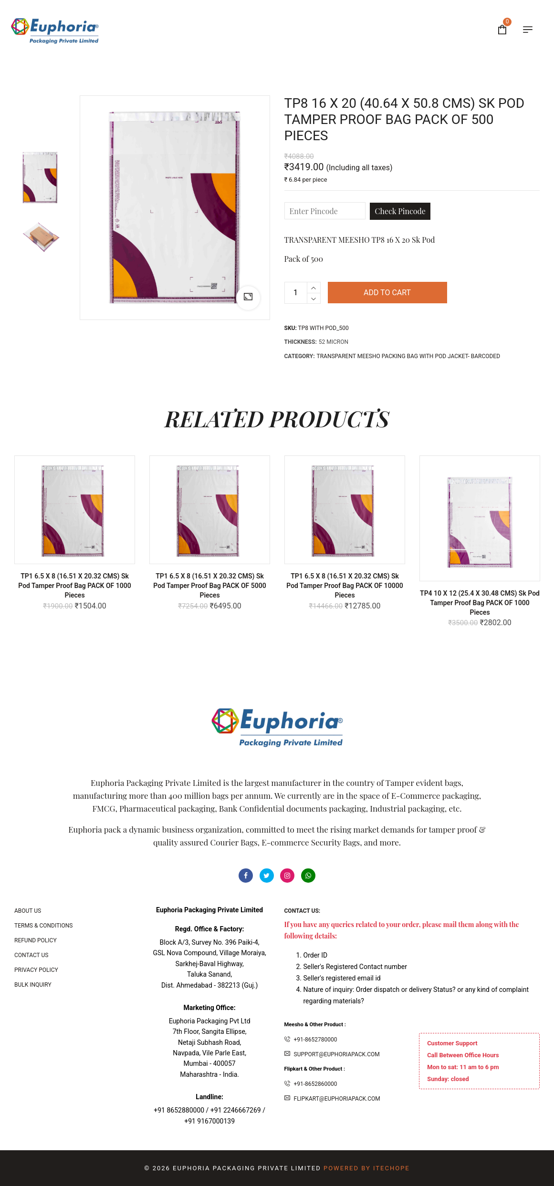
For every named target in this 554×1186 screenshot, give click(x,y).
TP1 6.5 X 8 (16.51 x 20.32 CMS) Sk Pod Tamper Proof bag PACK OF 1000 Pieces (74, 585)
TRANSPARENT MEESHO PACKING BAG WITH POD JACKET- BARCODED (409, 356)
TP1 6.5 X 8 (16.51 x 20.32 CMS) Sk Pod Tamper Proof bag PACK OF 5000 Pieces (209, 585)
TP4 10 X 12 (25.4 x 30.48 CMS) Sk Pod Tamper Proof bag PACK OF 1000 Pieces (480, 602)
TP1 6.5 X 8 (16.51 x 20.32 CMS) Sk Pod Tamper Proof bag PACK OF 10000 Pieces (344, 585)
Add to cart (387, 292)
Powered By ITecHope (367, 1168)
